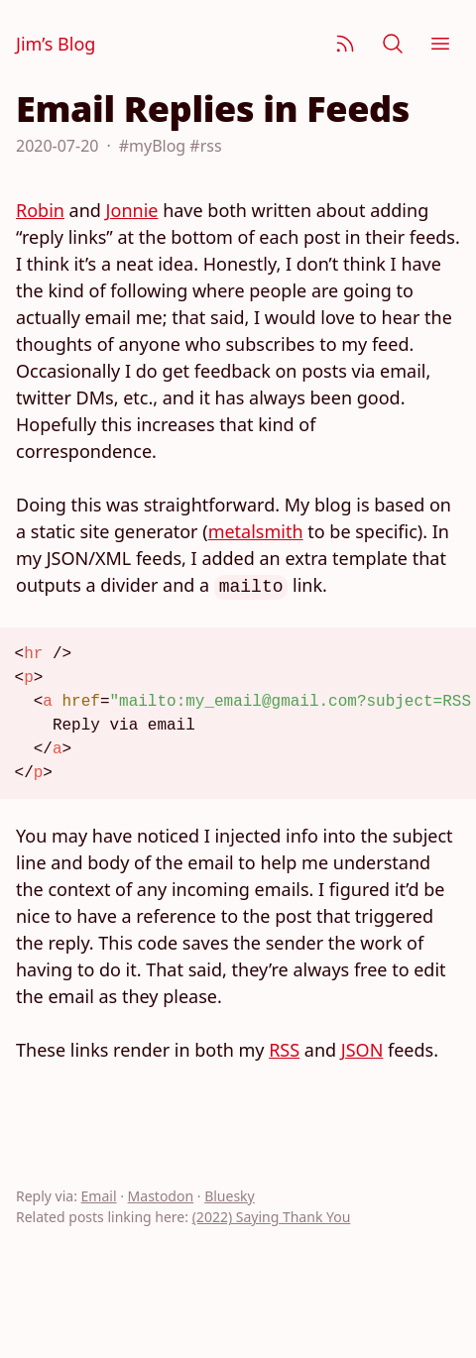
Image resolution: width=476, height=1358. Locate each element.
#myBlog (152, 146)
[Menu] (440, 43)
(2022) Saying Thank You (271, 1216)
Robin (40, 210)
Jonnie (132, 210)
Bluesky (229, 1196)
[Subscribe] (345, 43)
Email (99, 1196)
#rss (205, 146)
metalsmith (255, 531)
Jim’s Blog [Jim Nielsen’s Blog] (55, 44)
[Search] (393, 43)
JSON (362, 1050)
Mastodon (161, 1196)
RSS (284, 1050)
